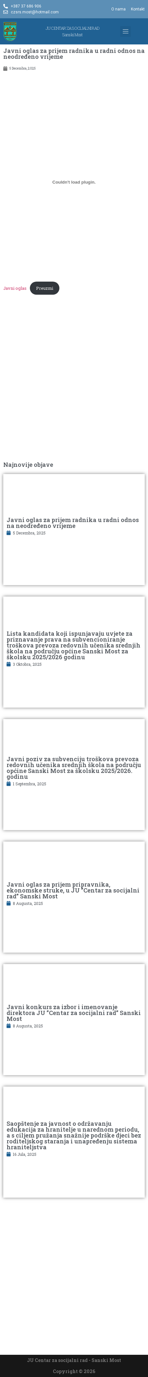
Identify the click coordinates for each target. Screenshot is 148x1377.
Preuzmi (44, 288)
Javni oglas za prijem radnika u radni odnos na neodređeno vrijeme (73, 523)
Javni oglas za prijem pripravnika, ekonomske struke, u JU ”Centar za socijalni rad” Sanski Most (73, 890)
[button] (125, 31)
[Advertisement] (74, 381)
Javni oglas (15, 288)
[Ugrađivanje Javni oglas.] (74, 182)
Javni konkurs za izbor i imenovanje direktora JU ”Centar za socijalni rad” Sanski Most (74, 1013)
